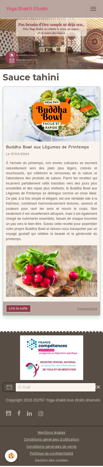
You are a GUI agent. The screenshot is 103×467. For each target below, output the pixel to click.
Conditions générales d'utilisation (51, 439)
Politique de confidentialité (51, 453)
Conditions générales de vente (51, 447)
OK (98, 387)
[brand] (27, 8)
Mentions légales (51, 433)
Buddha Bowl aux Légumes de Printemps (47, 147)
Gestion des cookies (51, 460)
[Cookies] (11, 456)
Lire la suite (18, 308)
